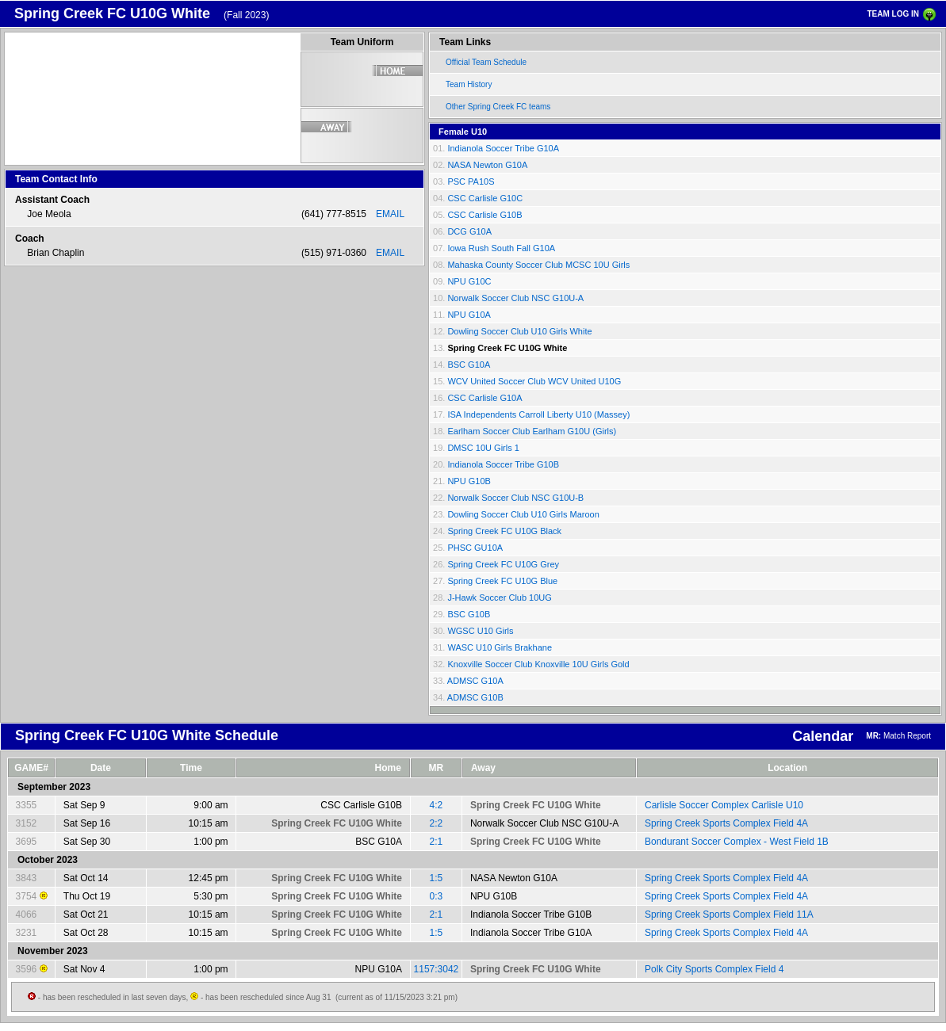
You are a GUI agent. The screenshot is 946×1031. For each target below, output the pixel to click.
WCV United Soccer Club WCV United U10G (534, 381)
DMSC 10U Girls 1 (483, 447)
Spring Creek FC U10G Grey (503, 564)
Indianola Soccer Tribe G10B (503, 464)
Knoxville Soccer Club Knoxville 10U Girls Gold (538, 664)
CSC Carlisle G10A (484, 398)
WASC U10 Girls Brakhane (499, 647)
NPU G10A (468, 314)
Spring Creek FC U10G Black (504, 531)
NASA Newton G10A (487, 165)
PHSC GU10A (475, 547)
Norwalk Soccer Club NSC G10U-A (515, 298)
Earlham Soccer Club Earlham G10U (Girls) (531, 431)
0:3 (436, 896)
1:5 (436, 878)
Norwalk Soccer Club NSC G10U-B (515, 497)
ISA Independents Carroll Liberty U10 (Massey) (538, 414)
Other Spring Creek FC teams (498, 106)
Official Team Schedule (486, 62)
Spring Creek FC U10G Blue (502, 581)
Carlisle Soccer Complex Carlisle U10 (724, 805)
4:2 (436, 805)
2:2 (436, 823)
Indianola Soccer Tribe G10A (503, 148)
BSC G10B (468, 614)
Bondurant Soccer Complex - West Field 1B (737, 841)
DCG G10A (469, 231)
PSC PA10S (470, 181)
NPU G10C (469, 281)
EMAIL (390, 214)
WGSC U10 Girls (480, 631)
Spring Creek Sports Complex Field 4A (726, 823)
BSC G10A (468, 364)
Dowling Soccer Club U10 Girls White (519, 331)
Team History (469, 84)
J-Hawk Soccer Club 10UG (499, 597)
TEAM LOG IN (893, 14)
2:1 (436, 841)
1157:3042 (436, 969)
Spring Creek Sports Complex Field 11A (729, 914)
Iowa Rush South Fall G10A (501, 248)
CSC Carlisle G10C (485, 198)
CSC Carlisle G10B (484, 215)
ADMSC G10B (475, 697)
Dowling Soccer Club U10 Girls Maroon (523, 514)
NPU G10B (468, 481)
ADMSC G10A (475, 680)
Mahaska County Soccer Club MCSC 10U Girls (538, 264)
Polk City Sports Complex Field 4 (714, 969)
